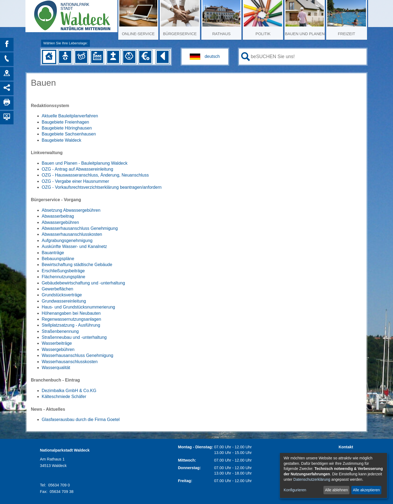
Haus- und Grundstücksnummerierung (78, 307)
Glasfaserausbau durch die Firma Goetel (81, 419)
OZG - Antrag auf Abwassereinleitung (77, 169)
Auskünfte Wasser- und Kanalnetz (74, 246)
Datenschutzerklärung (311, 479)
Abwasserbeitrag (58, 216)
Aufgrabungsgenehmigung (67, 240)
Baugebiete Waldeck (61, 140)
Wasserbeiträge (57, 343)
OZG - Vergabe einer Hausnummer (75, 181)
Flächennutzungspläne (63, 276)
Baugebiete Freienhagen (65, 122)
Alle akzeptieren (366, 490)
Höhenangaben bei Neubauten (71, 313)
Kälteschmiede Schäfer (64, 396)
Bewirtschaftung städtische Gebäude (77, 264)
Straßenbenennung (60, 331)
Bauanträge (53, 252)
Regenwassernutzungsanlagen (71, 319)
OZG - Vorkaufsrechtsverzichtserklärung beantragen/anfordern (102, 187)
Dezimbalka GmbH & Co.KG (69, 390)
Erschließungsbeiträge (63, 270)
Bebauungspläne (58, 258)
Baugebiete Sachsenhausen (69, 134)
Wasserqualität (56, 367)
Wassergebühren (58, 349)
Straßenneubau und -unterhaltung (74, 337)
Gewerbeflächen (57, 289)
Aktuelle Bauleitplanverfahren (70, 116)
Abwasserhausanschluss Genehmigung (80, 228)
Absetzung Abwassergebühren (71, 210)
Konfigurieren (295, 490)
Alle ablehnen (336, 490)
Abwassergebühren (60, 222)
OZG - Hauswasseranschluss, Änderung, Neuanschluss (95, 175)
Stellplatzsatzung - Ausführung (71, 325)
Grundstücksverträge (62, 295)
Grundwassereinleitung (64, 301)
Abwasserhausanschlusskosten (72, 234)
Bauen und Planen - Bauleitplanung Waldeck (84, 163)
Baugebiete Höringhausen (67, 128)
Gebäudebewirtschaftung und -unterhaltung (83, 283)
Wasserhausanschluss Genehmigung (77, 355)
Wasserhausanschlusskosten (70, 361)
